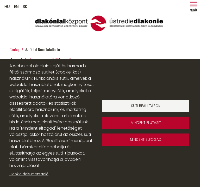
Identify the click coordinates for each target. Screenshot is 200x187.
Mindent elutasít (146, 122)
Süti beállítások (145, 105)
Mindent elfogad (145, 139)
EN (16, 6)
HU (7, 6)
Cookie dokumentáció (28, 174)
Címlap (14, 49)
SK (25, 6)
